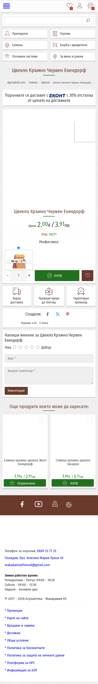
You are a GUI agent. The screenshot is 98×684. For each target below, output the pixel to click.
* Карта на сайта (16, 618)
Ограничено (22, 483)
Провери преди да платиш (49, 300)
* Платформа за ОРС (20, 663)
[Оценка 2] (20, 347)
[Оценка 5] (37, 347)
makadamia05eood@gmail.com (27, 565)
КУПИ (70, 483)
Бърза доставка (16, 300)
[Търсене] (43, 20)
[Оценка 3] (26, 347)
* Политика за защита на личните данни (34, 655)
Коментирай (16, 391)
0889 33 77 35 (46, 551)
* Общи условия (16, 640)
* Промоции (13, 610)
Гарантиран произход (81, 300)
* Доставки (12, 633)
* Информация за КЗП (21, 670)
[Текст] (49, 375)
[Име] (49, 358)
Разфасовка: (49, 242)
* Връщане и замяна (20, 625)
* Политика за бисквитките (25, 648)
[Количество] (18, 275)
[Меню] (7, 6)
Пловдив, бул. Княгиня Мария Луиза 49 (34, 558)
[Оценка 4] (32, 347)
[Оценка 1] (14, 347)
